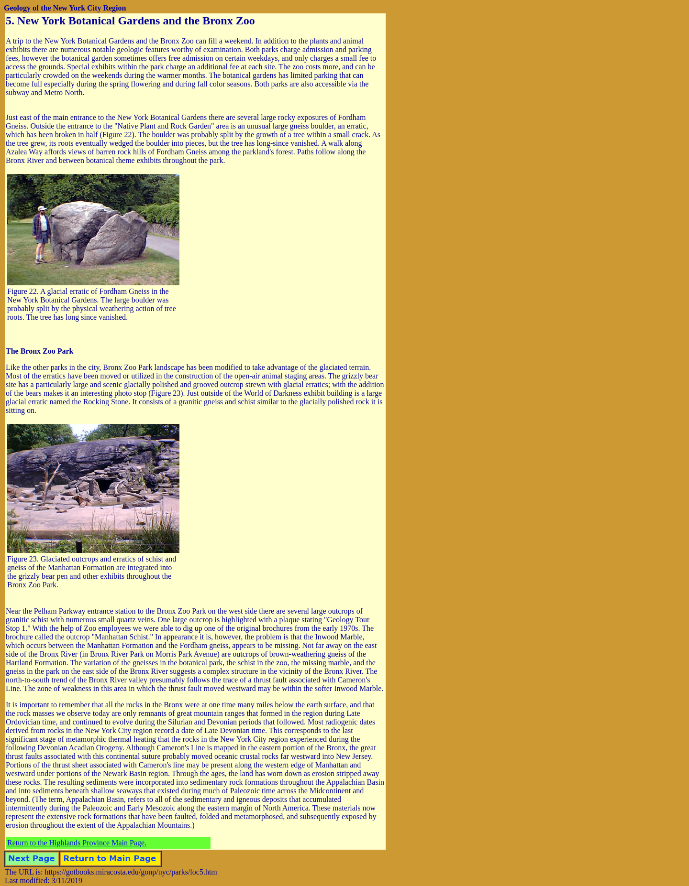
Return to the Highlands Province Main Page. (76, 843)
